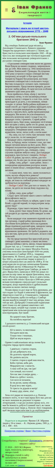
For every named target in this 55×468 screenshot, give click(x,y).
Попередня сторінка (14, 431)
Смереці (21, 465)
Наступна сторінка (41, 431)
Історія (27, 23)
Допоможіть (36, 440)
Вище (28, 431)
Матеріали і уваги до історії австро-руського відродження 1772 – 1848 (27, 30)
